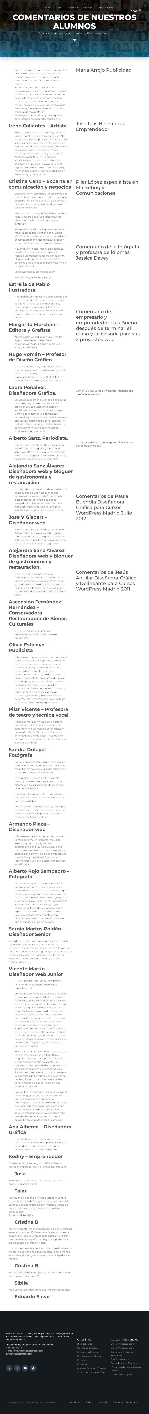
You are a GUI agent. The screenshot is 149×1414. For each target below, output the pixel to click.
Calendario (73, 7)
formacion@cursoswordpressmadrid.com (24, 1351)
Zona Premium (105, 7)
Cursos (59, 7)
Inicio (48, 7)
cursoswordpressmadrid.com (19, 1354)
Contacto (108, 14)
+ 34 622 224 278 (14, 1348)
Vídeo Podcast (91, 14)
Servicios (87, 7)
